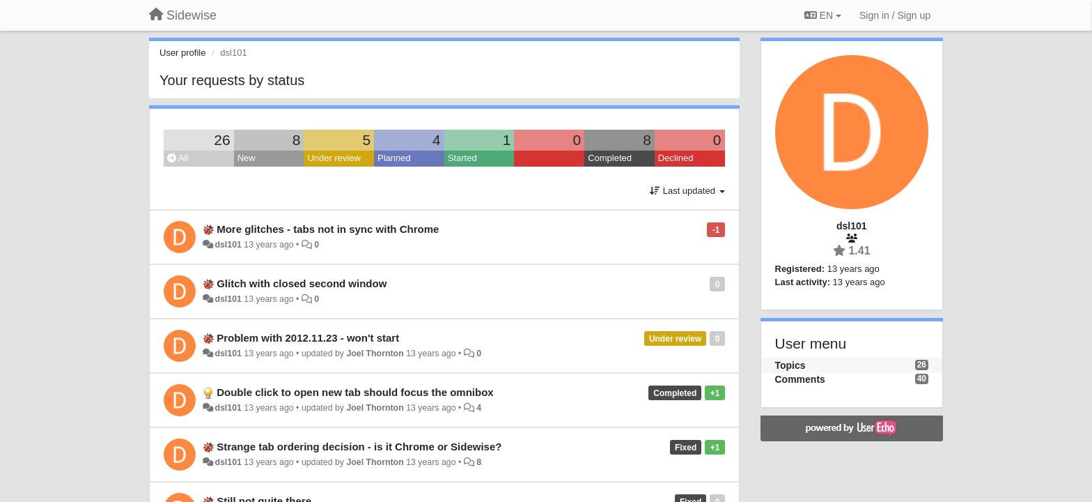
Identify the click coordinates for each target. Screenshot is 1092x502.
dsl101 (227, 245)
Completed (610, 158)
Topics (790, 365)
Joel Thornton (374, 353)
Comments (800, 379)
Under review (334, 158)
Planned (394, 158)
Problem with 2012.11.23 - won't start (308, 338)
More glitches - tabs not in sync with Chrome (328, 229)
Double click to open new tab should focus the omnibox (355, 392)
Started (462, 158)
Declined (676, 158)
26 (222, 140)
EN (822, 15)
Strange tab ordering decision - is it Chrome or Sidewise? (359, 446)
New (246, 158)
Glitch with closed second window (302, 283)
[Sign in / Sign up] (895, 15)
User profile (182, 52)
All (177, 158)
